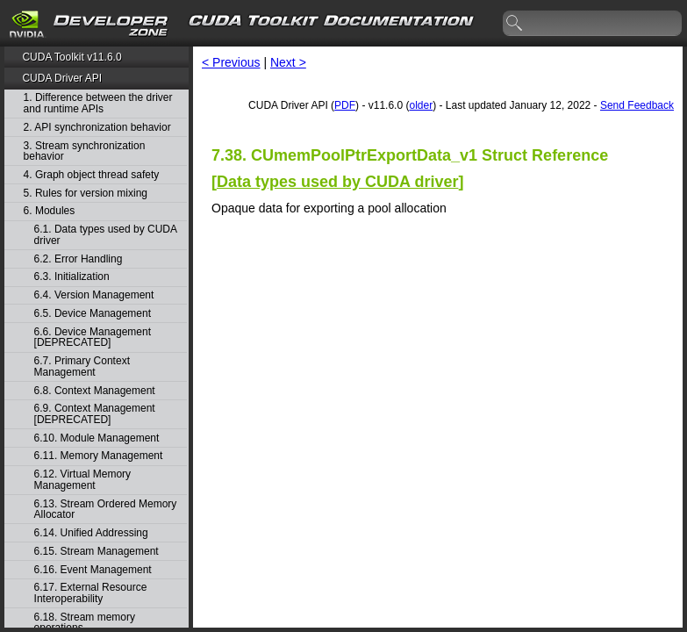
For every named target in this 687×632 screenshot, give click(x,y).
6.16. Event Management (93, 570)
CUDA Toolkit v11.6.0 (71, 57)
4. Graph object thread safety (92, 175)
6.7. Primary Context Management (82, 366)
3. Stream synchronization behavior (85, 151)
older (421, 105)
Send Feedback (637, 105)
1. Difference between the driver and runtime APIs (98, 103)
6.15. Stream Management (96, 551)
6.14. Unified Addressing (91, 533)
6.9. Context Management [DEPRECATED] (94, 414)
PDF (344, 105)
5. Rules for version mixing (85, 193)
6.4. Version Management (94, 295)
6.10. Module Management (97, 438)
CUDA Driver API (62, 78)
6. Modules (49, 211)
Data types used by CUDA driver (337, 181)
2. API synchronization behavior (97, 127)
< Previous (231, 62)
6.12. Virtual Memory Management (83, 480)
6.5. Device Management (92, 314)
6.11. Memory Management (98, 456)
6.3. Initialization (72, 277)
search (515, 23)
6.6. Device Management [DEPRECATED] (92, 337)
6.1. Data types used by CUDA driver (105, 235)
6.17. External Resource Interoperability (90, 593)
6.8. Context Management (94, 391)
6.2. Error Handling (78, 259)
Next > (288, 62)
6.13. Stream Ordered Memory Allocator (105, 510)
